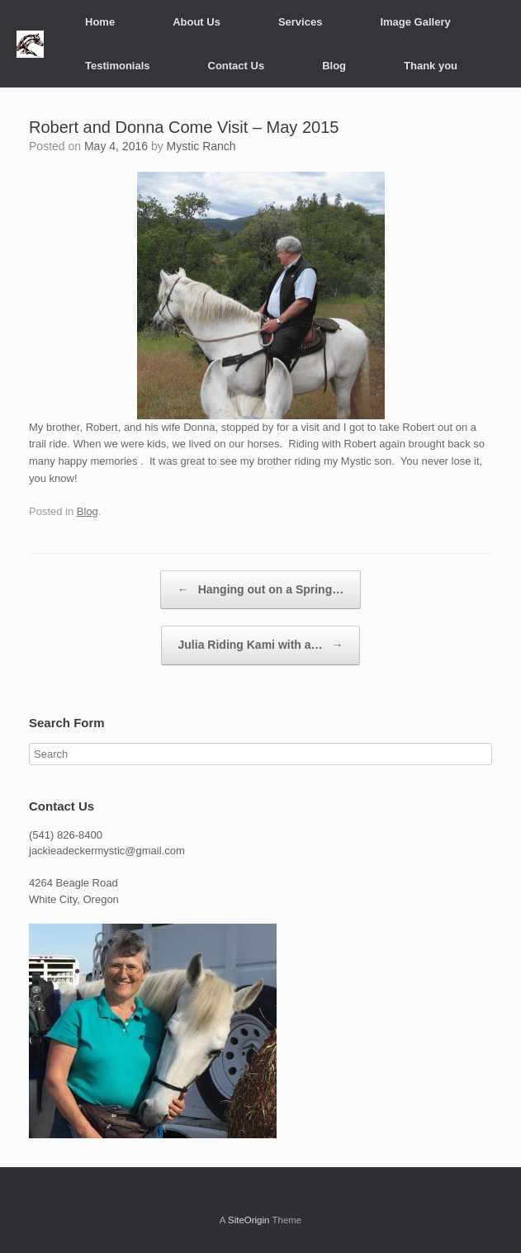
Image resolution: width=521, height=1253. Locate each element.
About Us (196, 22)
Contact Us (236, 65)
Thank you (430, 65)
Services (300, 22)
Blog (334, 65)
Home (100, 22)
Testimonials (117, 65)
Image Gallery (415, 22)
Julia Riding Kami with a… (260, 645)
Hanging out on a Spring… (260, 590)
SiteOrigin (249, 1220)
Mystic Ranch (201, 146)
